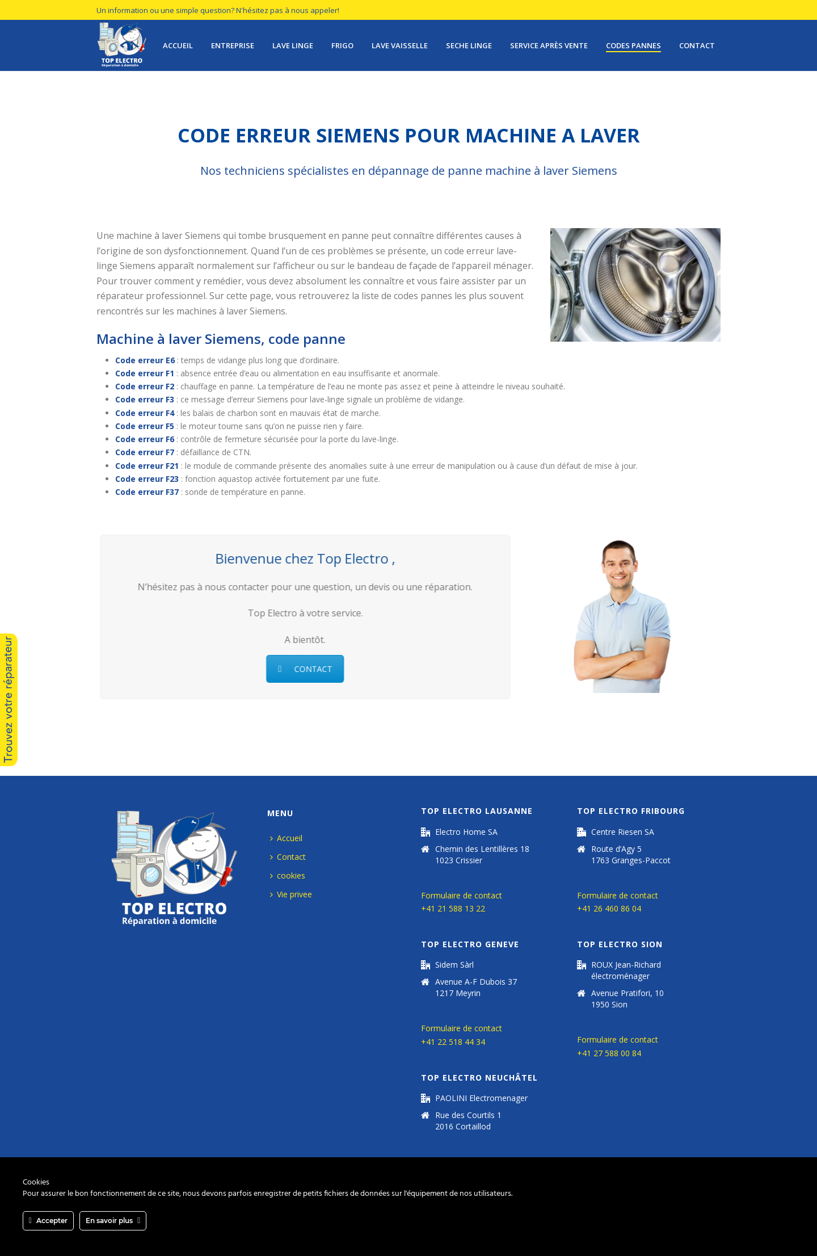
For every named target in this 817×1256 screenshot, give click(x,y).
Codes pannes (633, 45)
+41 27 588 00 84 (609, 1053)
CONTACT (301, 668)
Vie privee (291, 894)
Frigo (342, 45)
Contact (697, 45)
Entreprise (232, 45)
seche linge (469, 45)
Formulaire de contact (461, 895)
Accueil (178, 45)
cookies (287, 875)
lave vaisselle (400, 45)
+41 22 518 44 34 (453, 1041)
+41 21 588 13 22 (453, 908)
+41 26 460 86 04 (609, 908)
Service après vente (549, 45)
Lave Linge (292, 45)
